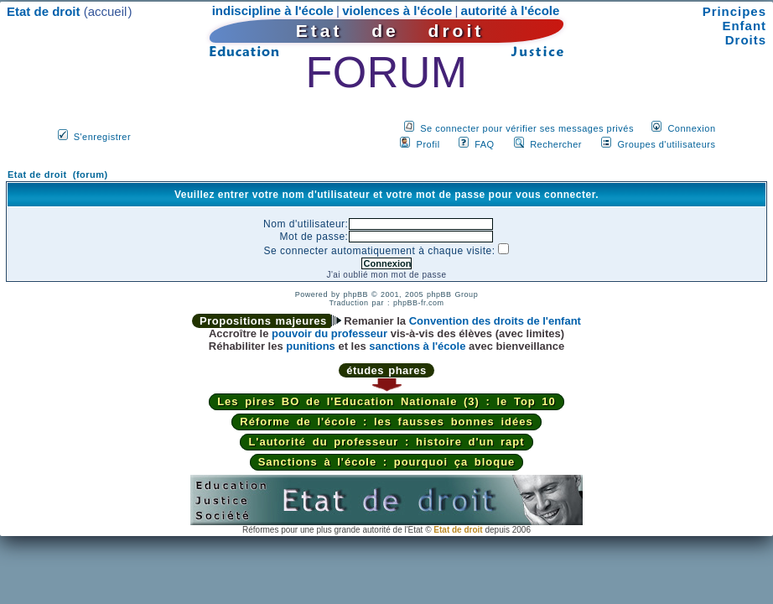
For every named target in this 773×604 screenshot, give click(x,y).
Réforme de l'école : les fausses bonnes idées (386, 421)
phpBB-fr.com (418, 303)
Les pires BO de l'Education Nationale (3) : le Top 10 (386, 401)
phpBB (355, 294)
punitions (310, 346)
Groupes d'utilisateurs (666, 144)
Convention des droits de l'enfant (495, 321)
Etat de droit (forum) (58, 174)
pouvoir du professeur (329, 333)
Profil (428, 144)
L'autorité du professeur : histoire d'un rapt (386, 441)
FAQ (485, 144)
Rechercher (556, 144)
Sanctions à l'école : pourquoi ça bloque (387, 462)
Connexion (691, 128)
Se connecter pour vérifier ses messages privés (527, 128)
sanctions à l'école (417, 346)
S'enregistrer (103, 137)
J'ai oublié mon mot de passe (386, 274)
